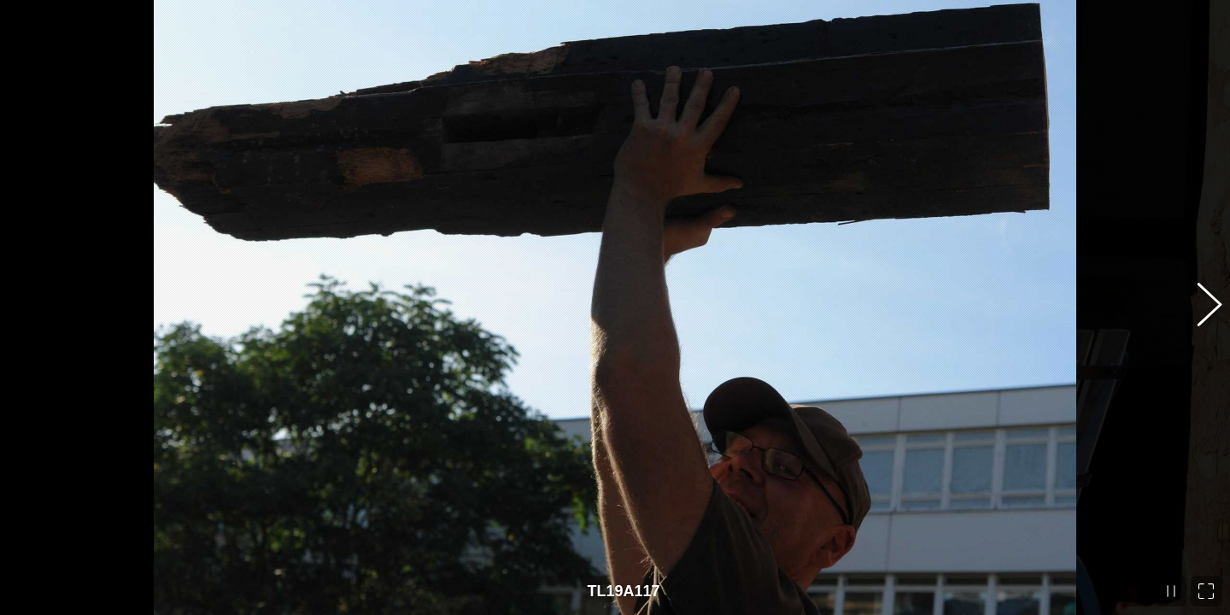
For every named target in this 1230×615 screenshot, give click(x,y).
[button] (1200, 307)
